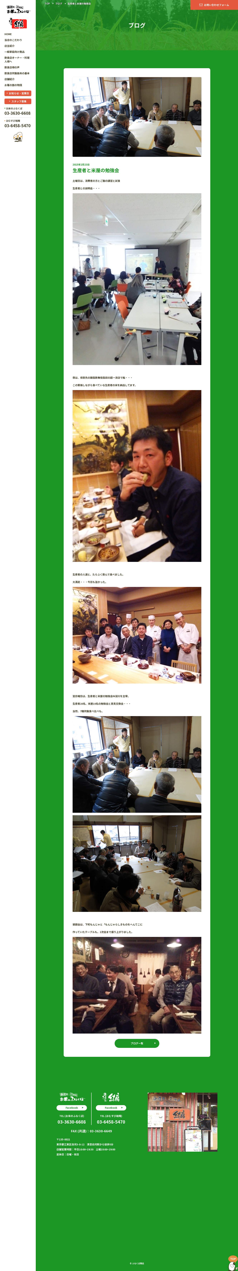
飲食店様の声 (11, 67)
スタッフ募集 (18, 101)
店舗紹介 (9, 79)
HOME (8, 34)
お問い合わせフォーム (216, 5)
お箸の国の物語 (13, 85)
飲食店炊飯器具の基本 (17, 73)
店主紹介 (9, 46)
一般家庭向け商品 (14, 52)
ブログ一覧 (137, 1043)
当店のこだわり (13, 40)
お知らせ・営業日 (19, 93)
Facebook (72, 1107)
